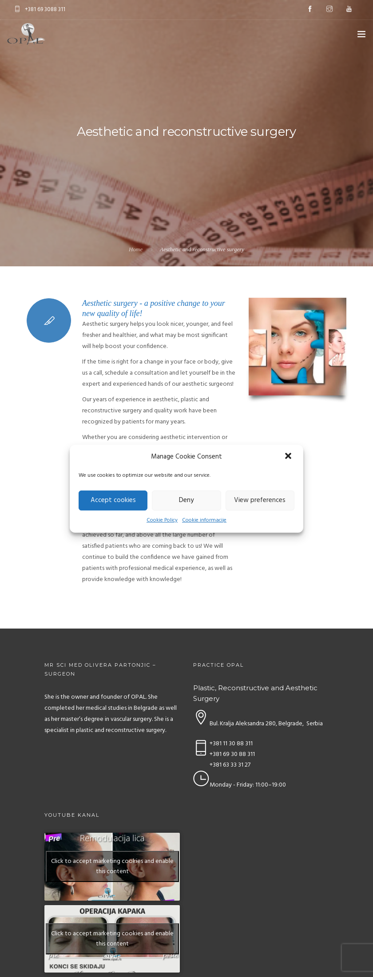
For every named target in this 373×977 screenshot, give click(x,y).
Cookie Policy (162, 520)
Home (136, 249)
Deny (186, 500)
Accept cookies (113, 500)
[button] (289, 456)
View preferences (260, 500)
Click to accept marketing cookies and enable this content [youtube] (112, 866)
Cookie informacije (204, 520)
